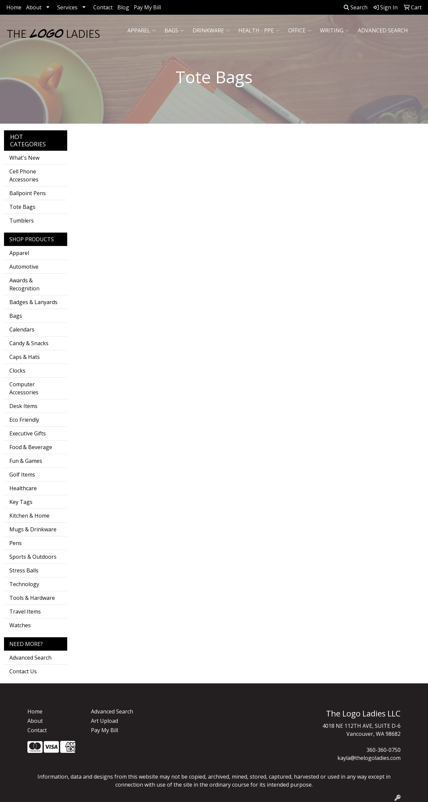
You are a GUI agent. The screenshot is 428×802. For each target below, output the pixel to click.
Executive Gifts (27, 433)
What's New (24, 157)
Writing (334, 30)
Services (67, 7)
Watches (20, 625)
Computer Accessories (23, 388)
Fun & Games (25, 460)
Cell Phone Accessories (23, 175)
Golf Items (22, 474)
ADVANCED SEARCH (383, 30)
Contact (103, 7)
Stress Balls (23, 570)
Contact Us (23, 671)
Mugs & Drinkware (33, 529)
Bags (174, 30)
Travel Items (25, 611)
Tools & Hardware (32, 598)
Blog (123, 7)
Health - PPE (259, 30)
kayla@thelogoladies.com (369, 758)
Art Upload (104, 720)
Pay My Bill (147, 7)
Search (355, 7)
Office (299, 30)
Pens (15, 543)
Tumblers (21, 220)
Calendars (21, 329)
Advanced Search (30, 657)
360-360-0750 (383, 750)
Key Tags (20, 502)
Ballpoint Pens (27, 193)
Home (13, 7)
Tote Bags (22, 207)
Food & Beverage (30, 447)
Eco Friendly (24, 419)
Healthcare (23, 488)
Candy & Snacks (28, 343)
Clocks (17, 370)
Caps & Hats (24, 357)
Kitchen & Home (29, 515)
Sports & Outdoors (33, 556)
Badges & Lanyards (33, 302)
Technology (24, 584)
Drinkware (211, 30)
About (33, 7)
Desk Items (23, 406)
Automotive (23, 266)
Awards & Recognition (24, 284)
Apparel (141, 30)
